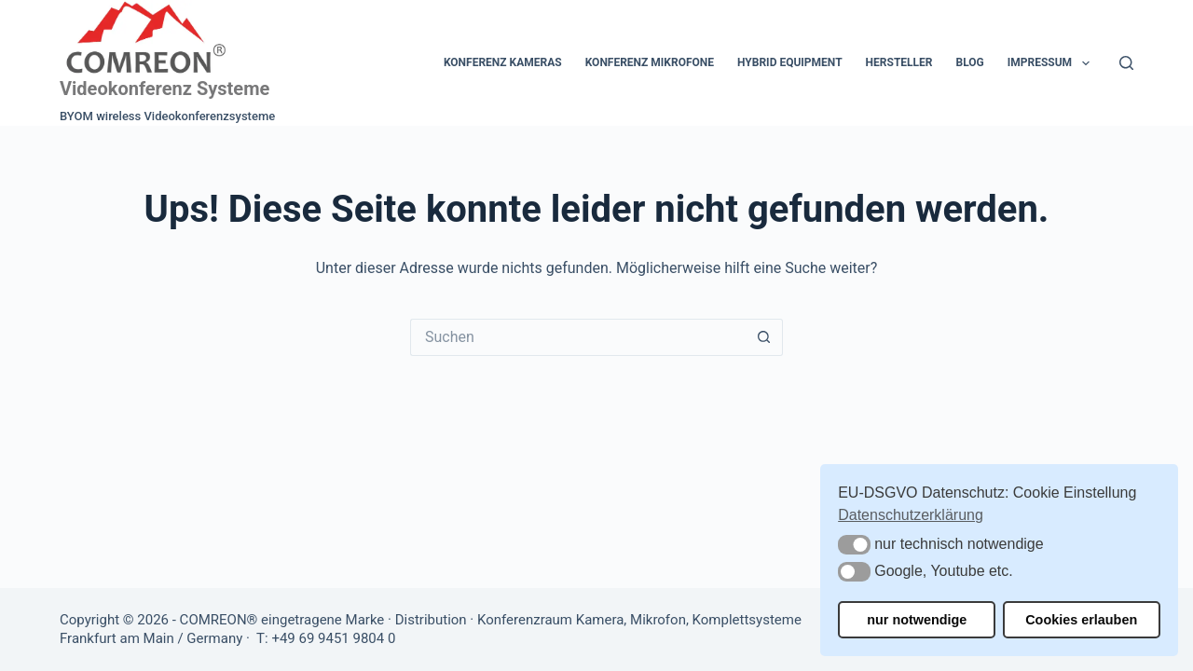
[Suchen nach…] (578, 337)
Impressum (1052, 63)
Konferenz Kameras (503, 62)
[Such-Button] (764, 337)
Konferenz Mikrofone (649, 62)
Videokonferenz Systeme (164, 88)
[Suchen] (1126, 63)
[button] (854, 545)
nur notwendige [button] (917, 619)
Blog (969, 62)
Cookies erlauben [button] (1081, 619)
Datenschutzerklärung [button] (910, 515)
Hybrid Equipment (790, 62)
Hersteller (899, 62)
